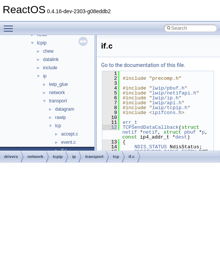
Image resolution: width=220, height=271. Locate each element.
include (50, 67)
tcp (58, 125)
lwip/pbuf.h (168, 88)
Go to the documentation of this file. (143, 65)
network (57, 92)
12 (109, 127)
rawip (60, 117)
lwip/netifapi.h (174, 93)
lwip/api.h (167, 102)
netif (129, 132)
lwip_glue (58, 84)
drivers (11, 156)
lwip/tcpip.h (170, 107)
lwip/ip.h (165, 97)
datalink (50, 59)
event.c (68, 142)
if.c (132, 156)
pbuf (190, 132)
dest (181, 137)
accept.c (69, 134)
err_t (130, 122)
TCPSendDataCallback (150, 127)
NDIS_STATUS (150, 146)
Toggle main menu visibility (10, 25)
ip (44, 76)
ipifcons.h (167, 112)
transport (58, 101)
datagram (64, 109)
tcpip (41, 43)
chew (48, 51)
